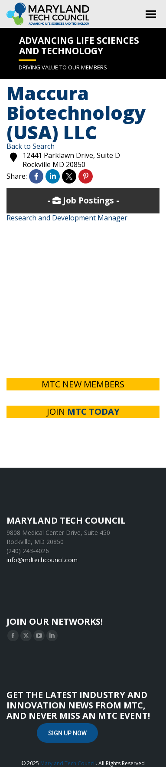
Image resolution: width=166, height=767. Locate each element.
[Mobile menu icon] (150, 14)
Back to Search (31, 146)
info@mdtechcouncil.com (42, 560)
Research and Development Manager (67, 218)
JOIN (83, 411)
